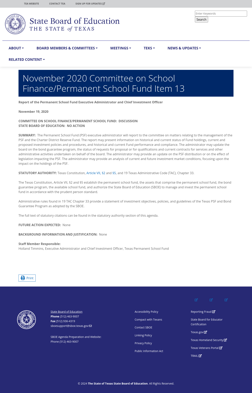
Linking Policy (143, 335)
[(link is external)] (200, 303)
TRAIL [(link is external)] (196, 356)
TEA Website (31, 3)
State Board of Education (66, 311)
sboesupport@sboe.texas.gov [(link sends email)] (71, 326)
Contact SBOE (143, 327)
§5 (114, 173)
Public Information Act (149, 351)
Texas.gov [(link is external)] (199, 332)
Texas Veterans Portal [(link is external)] (206, 348)
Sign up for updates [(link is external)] (90, 3)
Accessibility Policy (146, 311)
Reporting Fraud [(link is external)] (203, 311)
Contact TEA (57, 3)
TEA (11, 4)
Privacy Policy (143, 343)
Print (27, 278)
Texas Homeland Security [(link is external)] (209, 340)
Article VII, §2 (95, 173)
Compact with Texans (148, 319)
